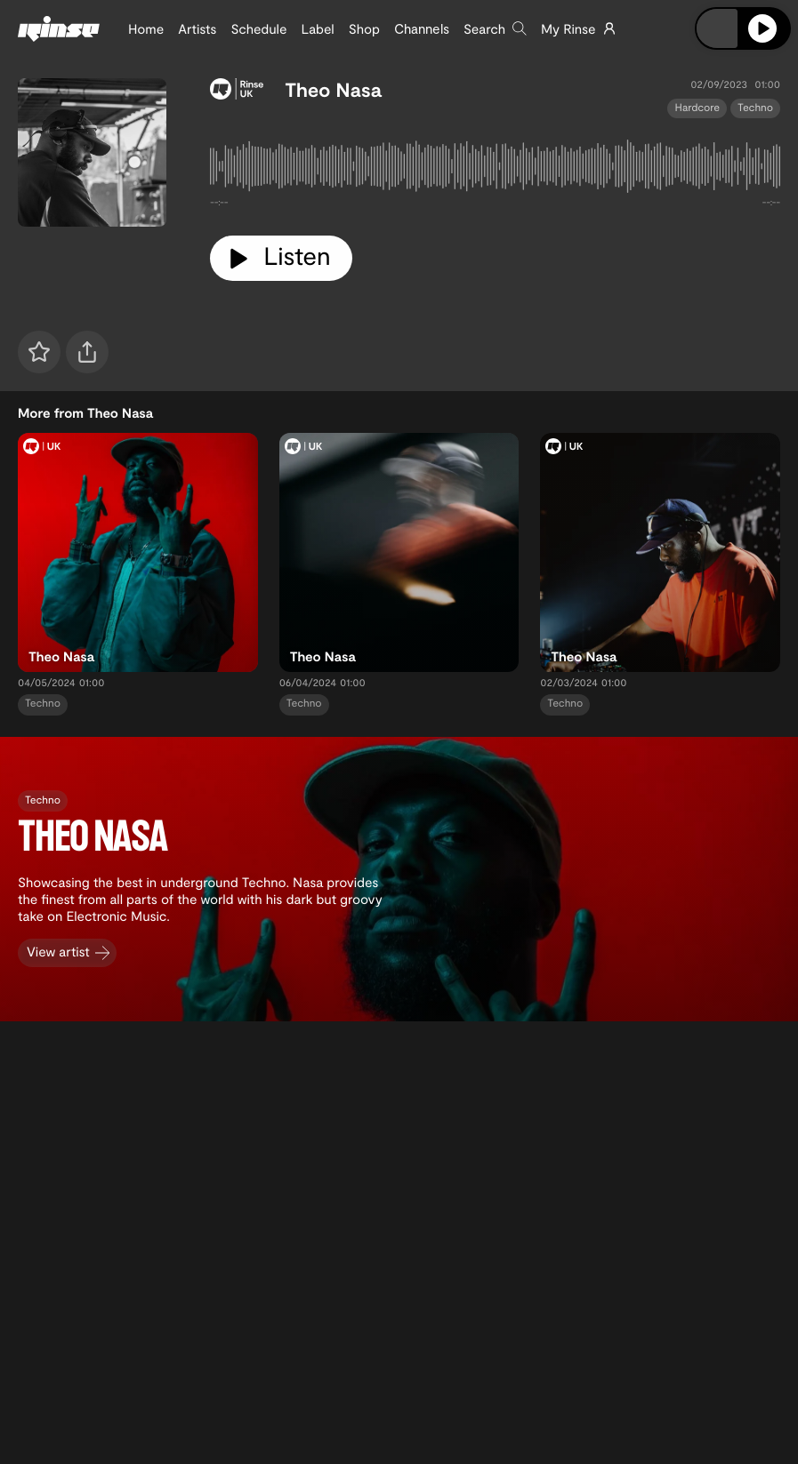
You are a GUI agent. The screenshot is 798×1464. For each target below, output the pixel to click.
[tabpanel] (495, 170)
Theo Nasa (333, 89)
